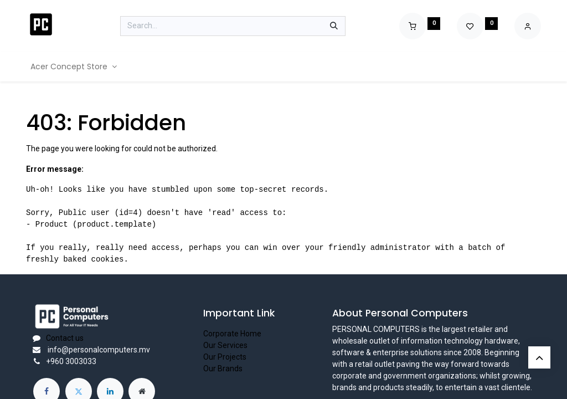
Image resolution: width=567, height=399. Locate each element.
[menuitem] (73, 67)
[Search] (334, 26)
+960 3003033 (71, 361)
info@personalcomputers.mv (98, 349)
